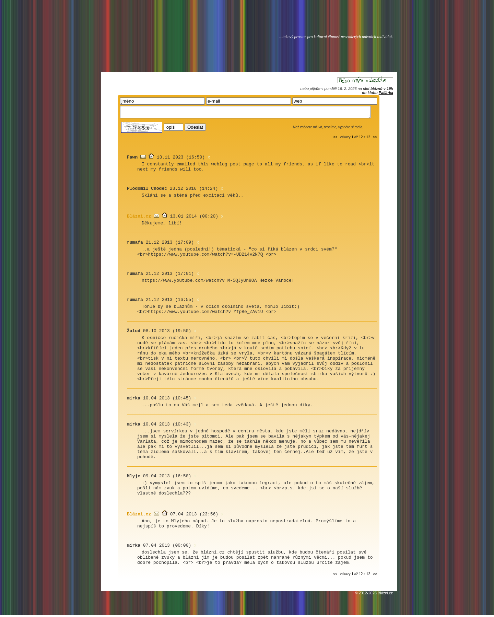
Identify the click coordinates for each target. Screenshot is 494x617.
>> (375, 139)
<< (335, 139)
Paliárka (386, 93)
